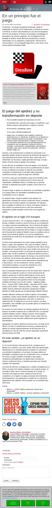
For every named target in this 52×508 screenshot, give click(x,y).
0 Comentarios (45, 24)
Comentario (6, 465)
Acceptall (43, 503)
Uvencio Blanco (12, 419)
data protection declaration (9, 498)
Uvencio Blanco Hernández (20, 432)
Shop (4, 2)
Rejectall (28, 503)
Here (13, 494)
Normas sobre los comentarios (11, 453)
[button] (15, 2)
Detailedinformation (13, 503)
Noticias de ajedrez (21, 9)
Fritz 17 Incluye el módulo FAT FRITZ (18, 84)
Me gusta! (37, 24)
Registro (20, 462)
